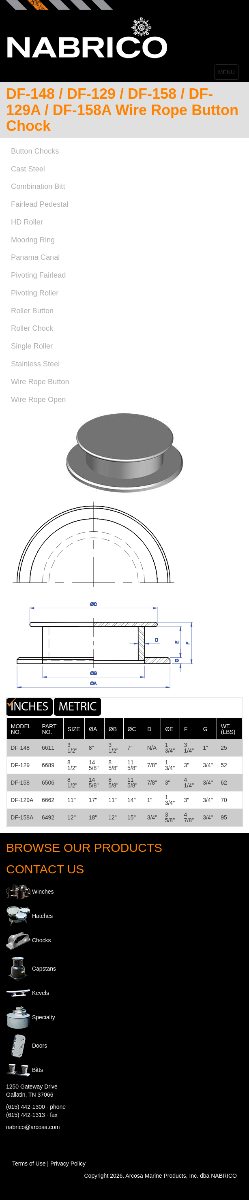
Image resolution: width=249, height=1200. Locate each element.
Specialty (43, 1017)
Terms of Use (28, 1163)
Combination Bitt (38, 186)
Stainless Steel (35, 364)
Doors (39, 1045)
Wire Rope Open (38, 400)
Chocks (41, 940)
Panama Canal (35, 257)
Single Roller (32, 346)
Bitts (37, 1069)
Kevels (40, 992)
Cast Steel (28, 169)
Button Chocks (35, 151)
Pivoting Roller (34, 293)
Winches (43, 891)
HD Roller (27, 222)
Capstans (44, 968)
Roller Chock (32, 328)
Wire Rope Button (40, 382)
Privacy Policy (68, 1163)
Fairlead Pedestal (40, 204)
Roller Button (32, 311)
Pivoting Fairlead (38, 275)
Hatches (42, 915)
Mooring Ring (33, 240)
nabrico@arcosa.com (33, 1127)
